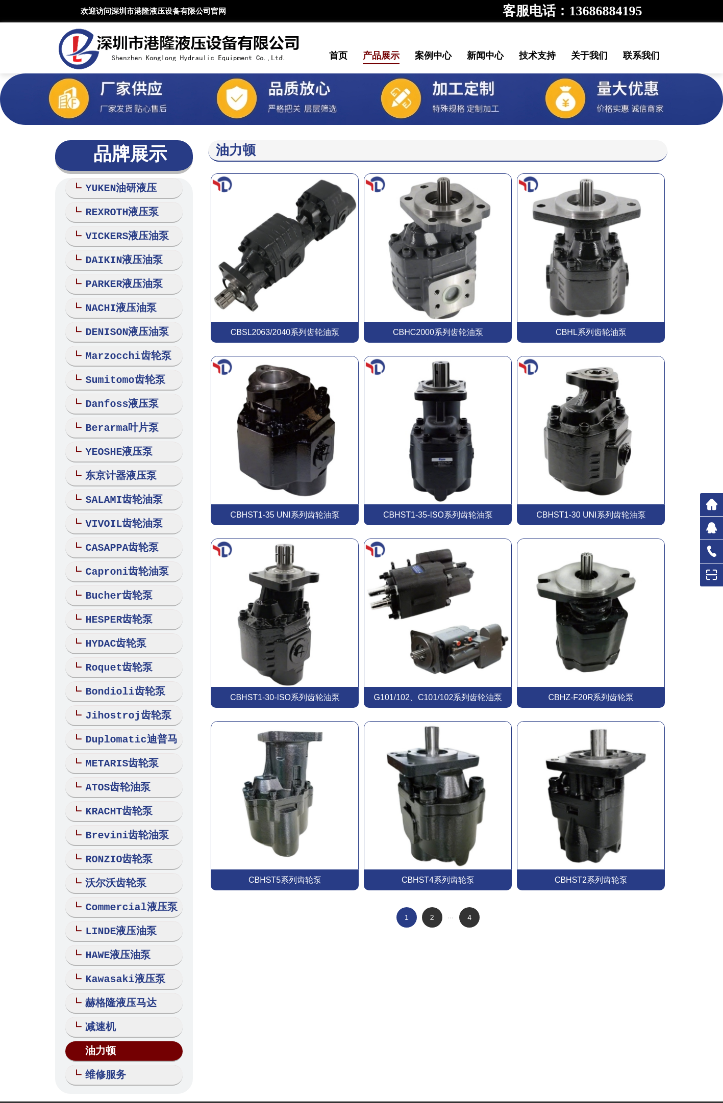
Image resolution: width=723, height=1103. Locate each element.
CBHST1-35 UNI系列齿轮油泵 (284, 514)
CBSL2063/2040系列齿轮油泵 (285, 332)
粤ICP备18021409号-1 (468, 1083)
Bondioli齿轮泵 (120, 669)
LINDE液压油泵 (116, 899)
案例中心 (433, 55)
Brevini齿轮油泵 (122, 807)
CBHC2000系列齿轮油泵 (438, 332)
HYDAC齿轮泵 (111, 623)
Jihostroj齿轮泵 (123, 692)
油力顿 (96, 1013)
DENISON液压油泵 (122, 325)
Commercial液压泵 (126, 876)
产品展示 (381, 55)
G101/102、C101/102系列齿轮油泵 (438, 697)
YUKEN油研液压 (116, 187)
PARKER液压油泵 (119, 279)
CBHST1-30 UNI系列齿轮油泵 (590, 514)
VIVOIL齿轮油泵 (119, 509)
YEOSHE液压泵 (114, 440)
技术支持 (537, 55)
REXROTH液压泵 (117, 210)
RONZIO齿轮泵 (114, 830)
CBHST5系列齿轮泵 (284, 880)
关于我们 (589, 55)
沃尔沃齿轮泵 (111, 853)
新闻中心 (485, 55)
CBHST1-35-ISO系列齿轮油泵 (438, 514)
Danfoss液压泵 (117, 394)
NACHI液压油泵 (116, 302)
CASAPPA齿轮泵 (117, 531)
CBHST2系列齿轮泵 (591, 880)
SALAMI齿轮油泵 (119, 486)
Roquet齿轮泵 (114, 646)
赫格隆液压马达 (116, 967)
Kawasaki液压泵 (120, 945)
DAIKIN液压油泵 (119, 256)
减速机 (96, 990)
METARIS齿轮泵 (117, 738)
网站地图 (314, 1092)
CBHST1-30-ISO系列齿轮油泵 (285, 697)
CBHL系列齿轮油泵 (591, 332)
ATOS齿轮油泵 (113, 761)
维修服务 (101, 1036)
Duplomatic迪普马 (126, 715)
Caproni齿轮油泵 (122, 554)
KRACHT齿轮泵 (114, 784)
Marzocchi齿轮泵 (123, 348)
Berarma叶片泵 (117, 417)
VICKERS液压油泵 (122, 233)
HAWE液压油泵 (113, 922)
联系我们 (641, 55)
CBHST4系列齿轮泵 (438, 880)
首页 (338, 55)
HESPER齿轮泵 (114, 600)
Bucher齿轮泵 (114, 577)
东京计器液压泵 (116, 463)
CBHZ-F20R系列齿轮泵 (591, 697)
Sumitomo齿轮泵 (120, 371)
